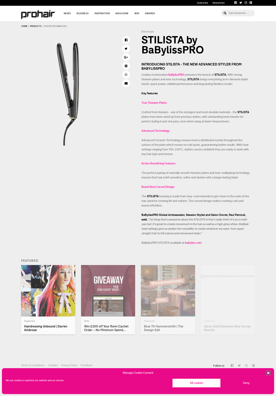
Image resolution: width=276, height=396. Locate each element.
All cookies (196, 383)
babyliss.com (193, 243)
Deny (246, 383)
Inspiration (102, 13)
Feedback (86, 365)
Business (83, 13)
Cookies (53, 365)
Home (24, 26)
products (35, 26)
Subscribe (202, 3)
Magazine (122, 13)
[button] (268, 373)
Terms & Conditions (33, 365)
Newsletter (219, 3)
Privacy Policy (69, 365)
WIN (136, 13)
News (67, 13)
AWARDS (150, 13)
